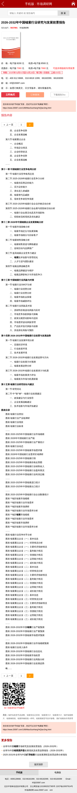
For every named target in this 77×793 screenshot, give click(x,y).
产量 (38, 442)
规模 (42, 643)
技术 (18, 257)
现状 (27, 216)
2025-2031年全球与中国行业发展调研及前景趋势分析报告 (35, 754)
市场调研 (25, 522)
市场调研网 (44, 4)
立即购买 (10, 94)
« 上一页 (9, 124)
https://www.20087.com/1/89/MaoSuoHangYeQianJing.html (27, 108)
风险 (25, 280)
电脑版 (58, 772)
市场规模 (22, 514)
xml (51, 790)
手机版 (29, 4)
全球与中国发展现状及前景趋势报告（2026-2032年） (34, 750)
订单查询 (35, 95)
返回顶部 (38, 764)
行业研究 (19, 384)
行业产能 (33, 627)
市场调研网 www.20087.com (36, 790)
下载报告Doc (59, 95)
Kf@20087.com (17, 83)
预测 (46, 643)
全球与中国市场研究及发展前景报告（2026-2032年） (31, 746)
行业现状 (19, 422)
